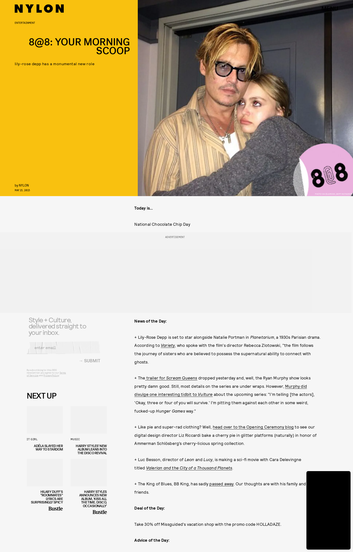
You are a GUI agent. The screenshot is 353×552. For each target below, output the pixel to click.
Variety (168, 345)
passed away (221, 483)
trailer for (171, 377)
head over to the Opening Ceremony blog (253, 426)
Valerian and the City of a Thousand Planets (189, 467)
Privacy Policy (51, 378)
